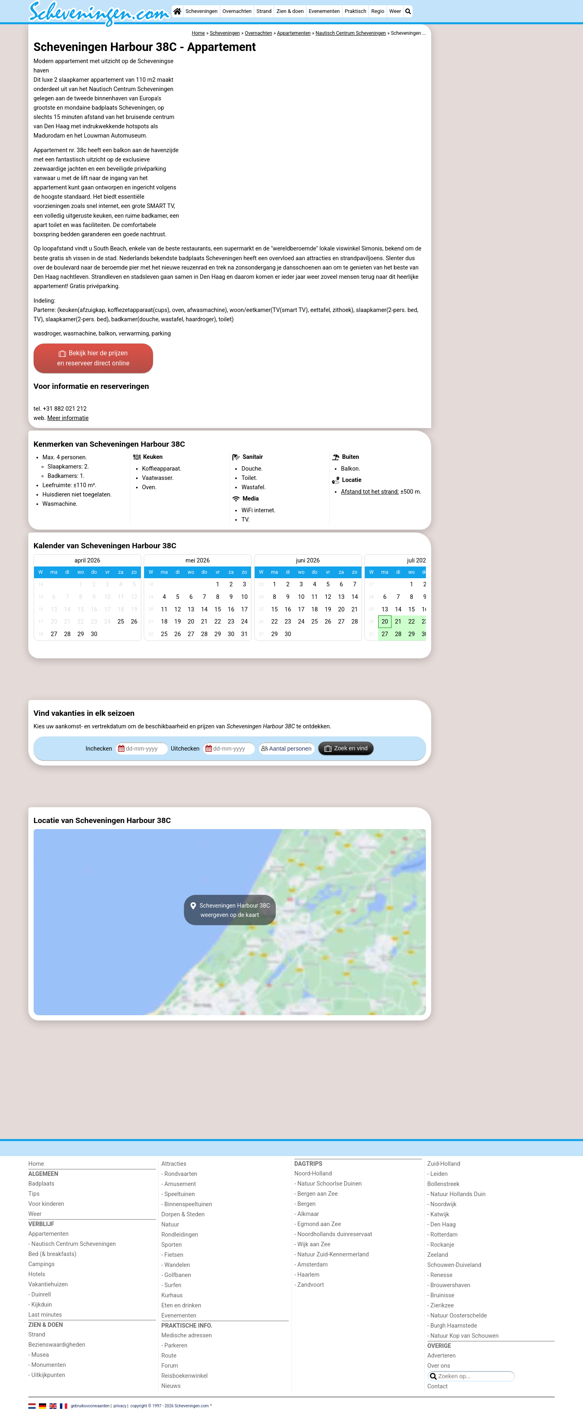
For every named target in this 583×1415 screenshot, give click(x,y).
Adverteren (442, 1355)
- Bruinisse (441, 1295)
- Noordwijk (442, 1204)
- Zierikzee (441, 1305)
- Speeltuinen (178, 1194)
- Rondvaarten (180, 1174)
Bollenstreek (444, 1184)
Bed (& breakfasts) (52, 1254)
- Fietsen (172, 1255)
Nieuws (171, 1386)
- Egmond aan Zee (317, 1224)
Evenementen (324, 11)
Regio (377, 11)
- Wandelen (176, 1265)
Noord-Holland (313, 1173)
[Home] (177, 11)
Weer (395, 11)
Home (36, 1163)
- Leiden (438, 1174)
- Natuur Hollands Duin (457, 1194)
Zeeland (438, 1255)
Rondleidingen (180, 1234)
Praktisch (355, 11)
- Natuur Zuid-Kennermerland (331, 1254)
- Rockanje (441, 1244)
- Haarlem (306, 1274)
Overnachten (237, 11)
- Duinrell (39, 1294)
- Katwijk (438, 1214)
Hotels (36, 1274)
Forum (170, 1365)
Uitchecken (186, 748)
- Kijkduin (40, 1304)
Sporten (172, 1244)
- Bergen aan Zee (316, 1193)
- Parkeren (174, 1345)
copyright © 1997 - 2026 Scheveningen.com (169, 1406)
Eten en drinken (181, 1305)
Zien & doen (290, 11)
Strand (264, 11)
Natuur (170, 1224)
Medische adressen (187, 1335)
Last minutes (45, 1314)
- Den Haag (442, 1224)
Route (169, 1355)
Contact (438, 1386)
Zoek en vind (346, 748)
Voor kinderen (46, 1204)
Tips (34, 1193)
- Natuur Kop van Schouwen (463, 1335)
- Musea (38, 1354)
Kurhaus (172, 1295)
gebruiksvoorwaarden (90, 1406)
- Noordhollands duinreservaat (333, 1234)
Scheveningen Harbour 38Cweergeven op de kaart (229, 910)
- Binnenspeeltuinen (187, 1204)
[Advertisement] (494, 210)
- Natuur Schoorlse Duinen (328, 1183)
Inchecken (100, 748)
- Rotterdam (443, 1234)
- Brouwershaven (449, 1285)
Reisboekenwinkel (185, 1376)
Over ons (439, 1365)
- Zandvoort (309, 1284)
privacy (119, 1406)
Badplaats (41, 1183)
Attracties (174, 1163)
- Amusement (179, 1184)
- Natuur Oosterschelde (457, 1315)
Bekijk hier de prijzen (93, 359)
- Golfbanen (176, 1275)
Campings (41, 1264)
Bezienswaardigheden (56, 1344)
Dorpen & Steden (183, 1214)
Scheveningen (201, 11)
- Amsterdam (311, 1264)
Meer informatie (68, 418)
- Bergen (305, 1204)
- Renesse (440, 1275)
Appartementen (48, 1233)
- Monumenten (47, 1365)
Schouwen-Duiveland (454, 1265)
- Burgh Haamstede (452, 1325)
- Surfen (171, 1285)
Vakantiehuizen (48, 1284)
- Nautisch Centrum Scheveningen (72, 1244)
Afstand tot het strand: (370, 491)
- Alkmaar (306, 1214)
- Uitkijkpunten (46, 1375)
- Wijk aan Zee (312, 1244)
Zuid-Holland (444, 1163)
